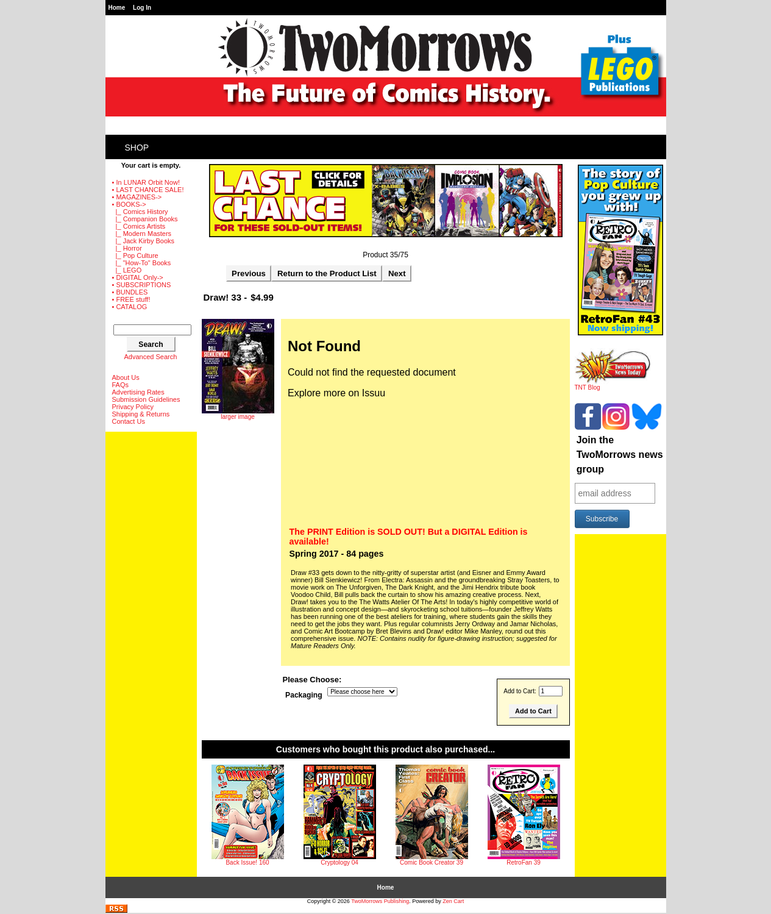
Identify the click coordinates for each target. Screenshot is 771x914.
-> (129, 204)
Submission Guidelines (146, 399)
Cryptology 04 (339, 862)
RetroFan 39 (523, 862)
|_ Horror (127, 248)
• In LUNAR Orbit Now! (146, 182)
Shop (137, 147)
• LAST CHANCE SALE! (148, 189)
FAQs (120, 384)
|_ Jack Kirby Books (143, 241)
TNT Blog (613, 385)
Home (117, 7)
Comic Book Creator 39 (431, 862)
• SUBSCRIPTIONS (141, 284)
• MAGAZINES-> (137, 197)
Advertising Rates (138, 392)
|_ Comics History (140, 211)
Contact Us (128, 421)
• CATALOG (129, 306)
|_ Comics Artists (139, 226)
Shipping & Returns (141, 414)
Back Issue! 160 (247, 862)
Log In (142, 7)
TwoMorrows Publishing (380, 901)
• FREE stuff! (131, 299)
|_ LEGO (127, 270)
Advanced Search (150, 356)
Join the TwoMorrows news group (620, 454)
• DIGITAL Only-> (137, 277)
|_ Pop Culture (135, 255)
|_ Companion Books (145, 219)
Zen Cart (453, 901)
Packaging (303, 695)
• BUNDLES (130, 292)
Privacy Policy (133, 406)
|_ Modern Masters (142, 233)
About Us (126, 377)
